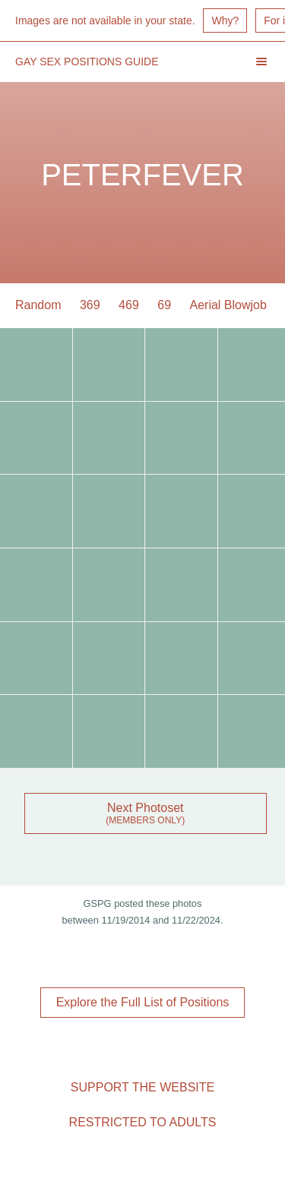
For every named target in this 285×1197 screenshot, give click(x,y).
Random (38, 304)
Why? (225, 20)
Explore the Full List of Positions (143, 1002)
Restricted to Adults (143, 1122)
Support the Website (142, 1087)
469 (129, 304)
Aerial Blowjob (228, 304)
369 (90, 304)
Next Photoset (145, 807)
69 (164, 304)
